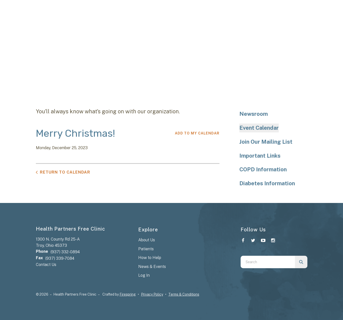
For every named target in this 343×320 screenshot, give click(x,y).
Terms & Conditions (183, 294)
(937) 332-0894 (65, 252)
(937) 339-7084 (59, 258)
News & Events (152, 266)
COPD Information (263, 169)
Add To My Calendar (197, 133)
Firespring (128, 294)
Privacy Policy (152, 294)
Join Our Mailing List (265, 141)
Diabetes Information (267, 183)
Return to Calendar (65, 172)
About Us (146, 240)
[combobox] (268, 262)
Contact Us (46, 264)
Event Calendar (259, 128)
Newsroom (253, 114)
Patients (146, 249)
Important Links (259, 155)
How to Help (149, 257)
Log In (144, 275)
